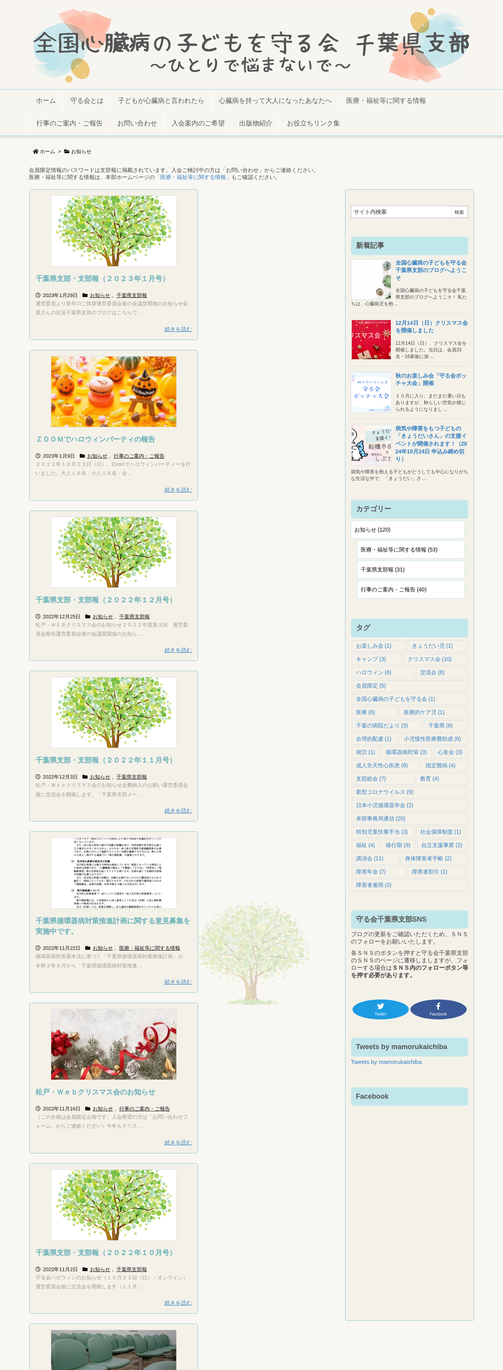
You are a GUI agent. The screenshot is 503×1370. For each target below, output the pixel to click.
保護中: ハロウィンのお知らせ (83, 967)
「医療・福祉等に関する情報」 (193, 177)
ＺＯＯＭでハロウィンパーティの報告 (254, 279)
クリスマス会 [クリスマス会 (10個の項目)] (430, 659)
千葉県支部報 (131, 295)
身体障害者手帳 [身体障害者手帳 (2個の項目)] (428, 858)
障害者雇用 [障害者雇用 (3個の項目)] (374, 885)
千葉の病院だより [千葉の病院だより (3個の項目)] (382, 725)
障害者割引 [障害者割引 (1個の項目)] (430, 872)
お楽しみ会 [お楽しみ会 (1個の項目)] (374, 646)
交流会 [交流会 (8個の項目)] (432, 672)
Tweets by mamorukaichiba (386, 1061)
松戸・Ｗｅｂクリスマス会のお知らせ (254, 610)
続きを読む (162, 329)
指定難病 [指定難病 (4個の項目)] (441, 765)
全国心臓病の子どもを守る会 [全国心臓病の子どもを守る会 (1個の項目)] (395, 699)
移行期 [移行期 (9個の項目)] (398, 845)
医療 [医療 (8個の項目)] (365, 712)
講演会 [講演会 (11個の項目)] (370, 858)
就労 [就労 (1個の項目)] (365, 752)
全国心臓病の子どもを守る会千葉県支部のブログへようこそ (431, 270)
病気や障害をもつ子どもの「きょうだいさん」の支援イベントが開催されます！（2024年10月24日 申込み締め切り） (431, 443)
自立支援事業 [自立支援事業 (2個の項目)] (441, 845)
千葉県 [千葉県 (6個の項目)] (440, 725)
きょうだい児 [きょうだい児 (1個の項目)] (432, 646)
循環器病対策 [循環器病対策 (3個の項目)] (406, 752)
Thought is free (291, 1352)
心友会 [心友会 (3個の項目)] (450, 752)
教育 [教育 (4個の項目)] (429, 778)
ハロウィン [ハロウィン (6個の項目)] (374, 672)
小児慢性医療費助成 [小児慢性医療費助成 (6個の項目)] (432, 739)
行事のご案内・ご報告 (298, 295)
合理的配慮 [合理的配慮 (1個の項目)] (374, 739)
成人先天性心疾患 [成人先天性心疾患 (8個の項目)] (382, 765)
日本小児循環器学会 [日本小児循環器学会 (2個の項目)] (384, 805)
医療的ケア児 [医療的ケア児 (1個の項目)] (424, 712)
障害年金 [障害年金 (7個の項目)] (371, 872)
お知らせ (100, 295)
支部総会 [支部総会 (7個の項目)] (371, 778)
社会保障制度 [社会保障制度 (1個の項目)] (440, 832)
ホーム (47, 151)
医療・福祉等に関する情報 (66, 645)
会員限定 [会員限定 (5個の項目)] (371, 685)
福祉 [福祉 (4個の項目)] (365, 845)
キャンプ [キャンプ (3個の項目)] (371, 659)
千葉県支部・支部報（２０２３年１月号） (102, 279)
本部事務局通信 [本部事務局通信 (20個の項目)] (381, 818)
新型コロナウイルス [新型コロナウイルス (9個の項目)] (384, 792)
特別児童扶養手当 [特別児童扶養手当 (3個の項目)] (382, 832)
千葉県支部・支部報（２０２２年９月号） (261, 967)
